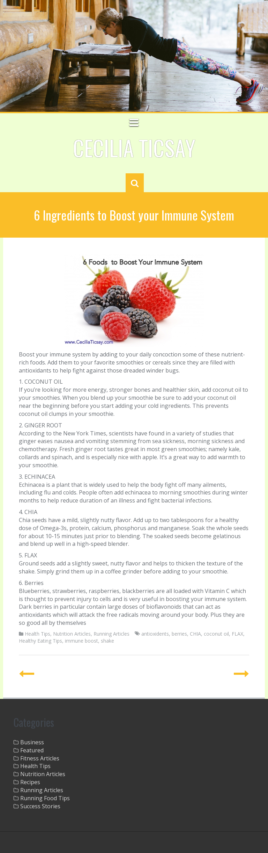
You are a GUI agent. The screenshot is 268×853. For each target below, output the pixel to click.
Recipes (30, 782)
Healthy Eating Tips (40, 640)
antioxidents (155, 633)
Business (32, 742)
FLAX (237, 633)
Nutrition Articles (72, 633)
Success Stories (40, 806)
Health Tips (37, 633)
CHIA (195, 633)
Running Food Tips (45, 798)
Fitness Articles (39, 758)
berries (179, 633)
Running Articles (111, 633)
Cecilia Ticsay (134, 147)
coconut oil (216, 633)
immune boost (81, 640)
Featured (32, 750)
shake (107, 640)
